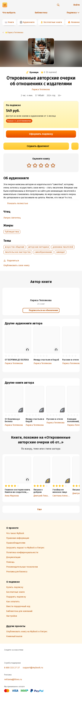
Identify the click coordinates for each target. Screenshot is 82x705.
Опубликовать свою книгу (16, 265)
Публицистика (12, 231)
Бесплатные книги (53, 22)
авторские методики (38, 247)
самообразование (43, 252)
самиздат (60, 252)
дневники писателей (63, 247)
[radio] (29, 165)
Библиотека (41, 12)
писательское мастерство (18, 252)
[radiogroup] (41, 165)
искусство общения (14, 247)
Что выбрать (9, 12)
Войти (76, 5)
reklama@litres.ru (13, 679)
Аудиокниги (28, 22)
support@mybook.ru (33, 667)
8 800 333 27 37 (12, 667)
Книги (11, 22)
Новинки (75, 22)
